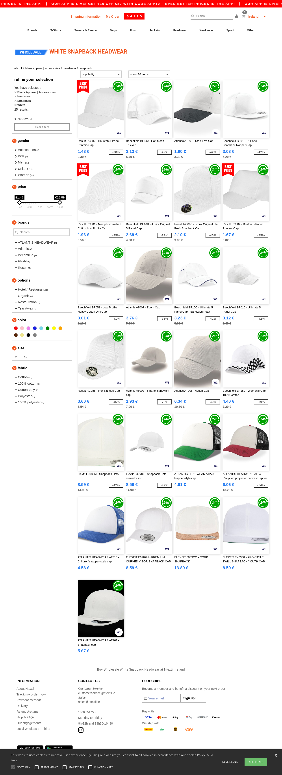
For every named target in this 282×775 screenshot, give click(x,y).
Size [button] (21, 343)
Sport (230, 30)
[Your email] (161, 693)
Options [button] (24, 275)
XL (25, 352)
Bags (113, 30)
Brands (32, 30)
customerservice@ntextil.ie (96, 688)
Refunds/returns (28, 706)
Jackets (154, 30)
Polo (133, 30)
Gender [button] (23, 136)
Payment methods (29, 695)
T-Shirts (55, 30)
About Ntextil (25, 684)
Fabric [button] (22, 363)
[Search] (211, 16)
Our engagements (29, 718)
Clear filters (42, 122)
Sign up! (189, 693)
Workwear (206, 30)
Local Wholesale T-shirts (33, 724)
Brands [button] (23, 217)
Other (251, 30)
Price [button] (22, 182)
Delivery (22, 701)
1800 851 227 (87, 707)
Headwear (179, 30)
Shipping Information (86, 16)
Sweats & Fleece (85, 30)
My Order (112, 16)
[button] (237, 16)
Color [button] (22, 315)
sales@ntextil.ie (89, 697)
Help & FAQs (25, 712)
